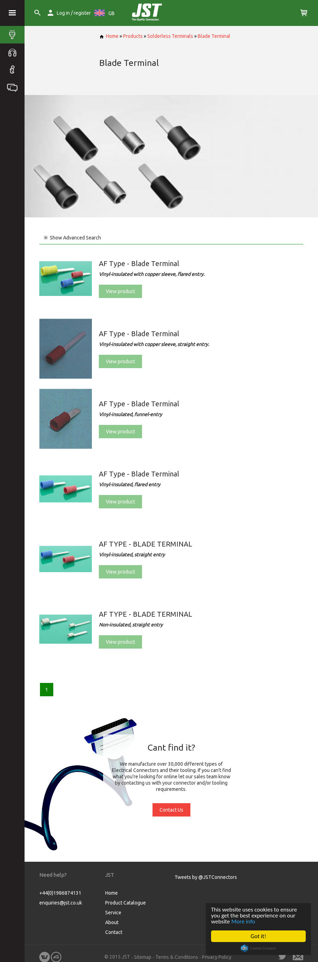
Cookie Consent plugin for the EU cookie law (258, 948)
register (82, 13)
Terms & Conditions (176, 957)
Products (133, 36)
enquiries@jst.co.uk (60, 903)
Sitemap (142, 957)
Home (109, 36)
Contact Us (171, 810)
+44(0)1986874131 (60, 893)
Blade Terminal (214, 36)
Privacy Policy (216, 957)
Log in (63, 13)
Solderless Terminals (170, 36)
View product (120, 291)
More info (243, 921)
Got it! (258, 936)
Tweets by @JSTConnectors (206, 877)
